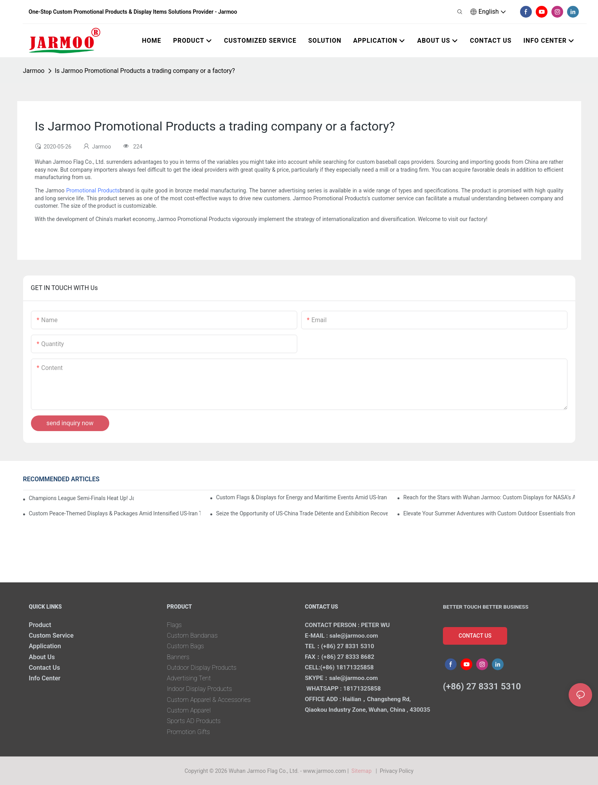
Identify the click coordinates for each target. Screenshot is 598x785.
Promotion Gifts (188, 732)
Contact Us (44, 667)
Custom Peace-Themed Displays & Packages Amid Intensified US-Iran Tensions (115, 513)
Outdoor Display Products (202, 667)
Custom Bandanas (192, 635)
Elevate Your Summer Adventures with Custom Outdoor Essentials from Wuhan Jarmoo (489, 513)
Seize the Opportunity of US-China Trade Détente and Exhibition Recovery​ (302, 513)
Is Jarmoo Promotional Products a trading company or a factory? (145, 70)
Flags (174, 625)
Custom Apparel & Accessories (209, 699)
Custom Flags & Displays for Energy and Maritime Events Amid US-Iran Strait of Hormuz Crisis (302, 497)
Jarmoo (34, 70)
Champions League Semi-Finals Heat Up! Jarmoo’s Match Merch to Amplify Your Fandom (81, 498)
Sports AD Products (193, 721)
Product (40, 625)
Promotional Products (93, 190)
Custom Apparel (189, 710)
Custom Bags (185, 646)
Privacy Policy (397, 771)
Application (45, 646)
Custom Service (51, 635)
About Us (42, 657)
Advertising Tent (189, 678)
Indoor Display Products (199, 689)
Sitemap (363, 771)
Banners (178, 657)
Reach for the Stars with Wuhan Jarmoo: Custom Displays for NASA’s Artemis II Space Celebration (489, 497)
